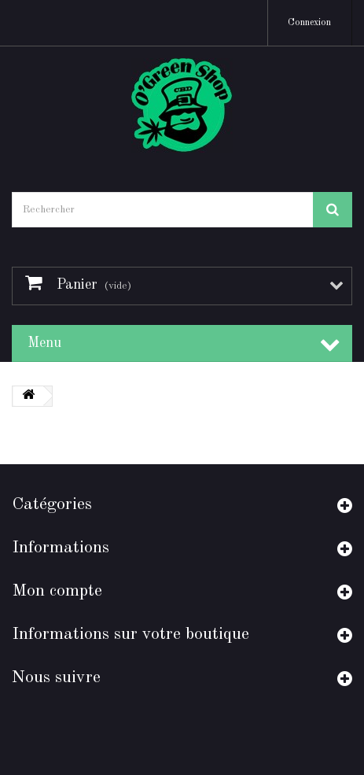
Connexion (309, 23)
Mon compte (57, 591)
